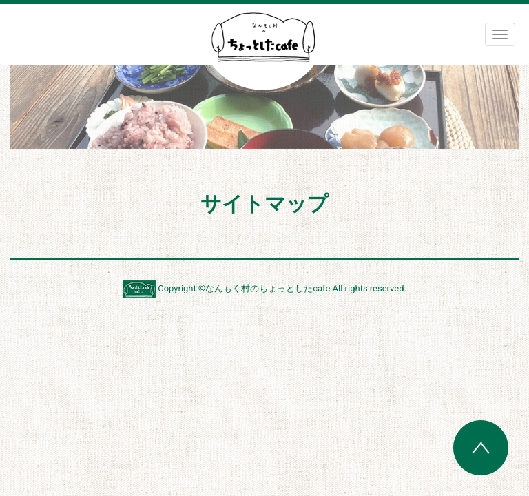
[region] (264, 107)
